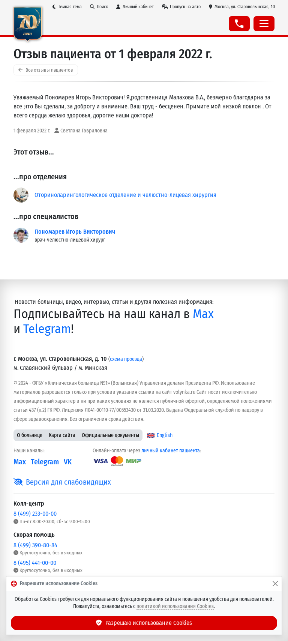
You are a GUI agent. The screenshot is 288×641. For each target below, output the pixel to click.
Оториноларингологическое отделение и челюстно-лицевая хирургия (125, 194)
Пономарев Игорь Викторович (74, 231)
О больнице (29, 435)
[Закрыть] (275, 583)
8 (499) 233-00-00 (35, 513)
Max (203, 313)
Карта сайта (62, 435)
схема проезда (126, 359)
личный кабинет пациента (170, 450)
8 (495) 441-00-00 (35, 562)
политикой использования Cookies (175, 606)
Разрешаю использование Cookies (144, 622)
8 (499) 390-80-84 (35, 545)
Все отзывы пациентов (45, 70)
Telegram (47, 328)
